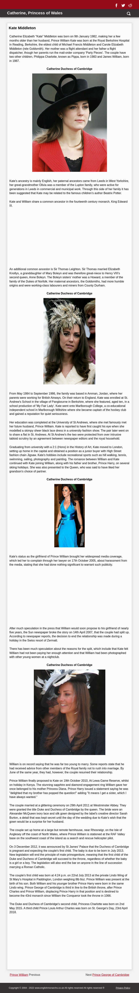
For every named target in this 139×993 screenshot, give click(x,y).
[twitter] (124, 4)
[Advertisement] (69, 237)
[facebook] (117, 4)
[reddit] (131, 4)
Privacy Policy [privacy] (123, 987)
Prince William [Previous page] (19, 974)
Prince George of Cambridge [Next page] (110, 974)
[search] (128, 13)
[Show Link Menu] (9, 5)
